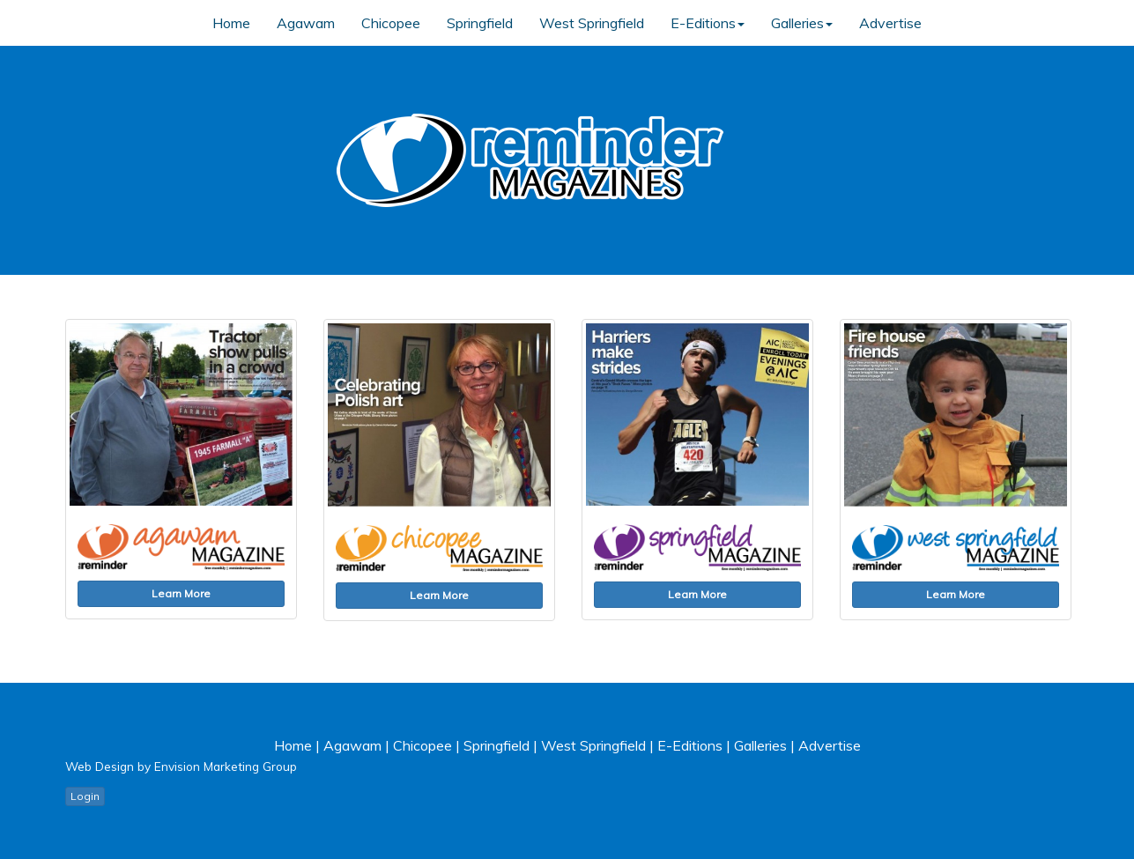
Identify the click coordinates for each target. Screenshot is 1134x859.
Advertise (890, 23)
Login (85, 796)
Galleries (802, 23)
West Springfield (591, 23)
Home (231, 23)
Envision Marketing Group (225, 766)
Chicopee (390, 23)
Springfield (480, 23)
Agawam (306, 23)
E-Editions (708, 23)
